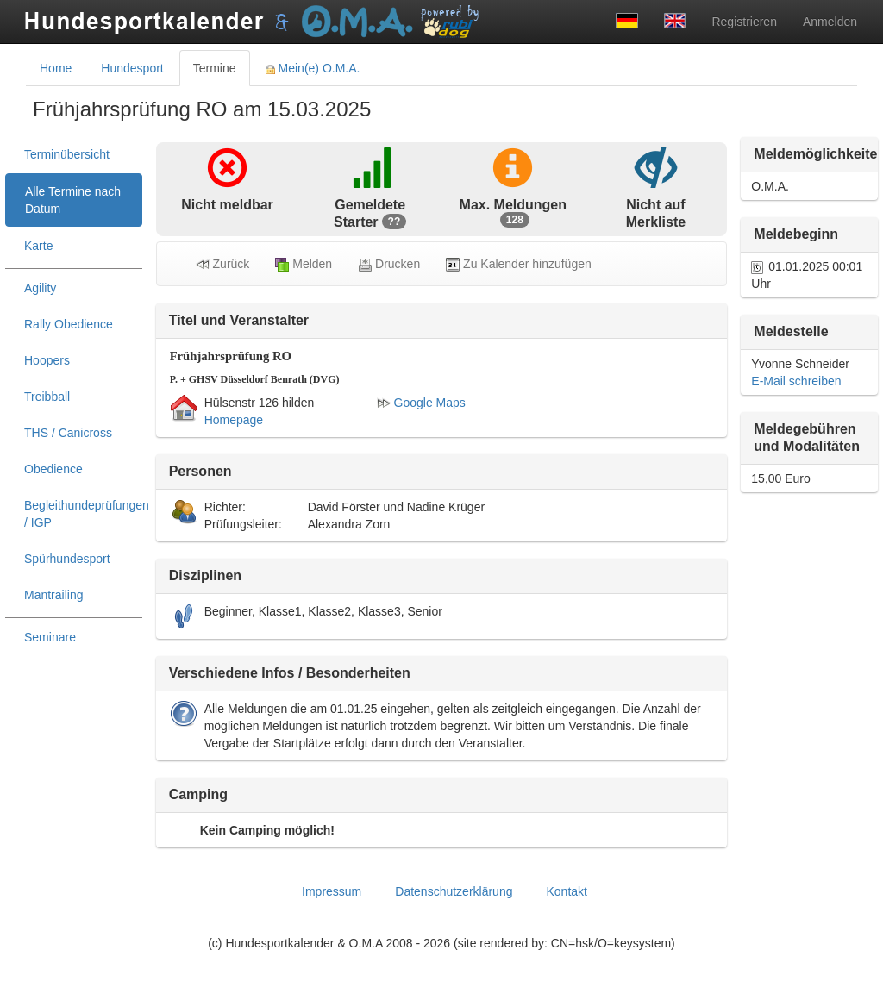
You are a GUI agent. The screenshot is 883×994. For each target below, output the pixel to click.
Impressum (331, 891)
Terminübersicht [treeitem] (67, 154)
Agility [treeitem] (40, 288)
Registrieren (743, 21)
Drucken (389, 264)
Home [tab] (56, 68)
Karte (38, 246)
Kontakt (566, 891)
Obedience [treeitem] (53, 469)
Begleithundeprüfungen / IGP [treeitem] (83, 513)
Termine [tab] (214, 68)
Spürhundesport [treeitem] (67, 559)
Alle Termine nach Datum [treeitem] (73, 200)
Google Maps (421, 402)
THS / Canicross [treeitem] (68, 433)
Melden (303, 264)
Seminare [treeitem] (50, 637)
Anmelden (830, 21)
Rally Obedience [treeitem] (68, 324)
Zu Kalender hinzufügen (519, 264)
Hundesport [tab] (132, 68)
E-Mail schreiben (796, 381)
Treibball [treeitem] (47, 396)
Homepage (234, 420)
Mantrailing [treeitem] (53, 595)
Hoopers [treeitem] (47, 360)
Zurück (223, 264)
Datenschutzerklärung (453, 891)
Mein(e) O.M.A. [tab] (313, 68)
